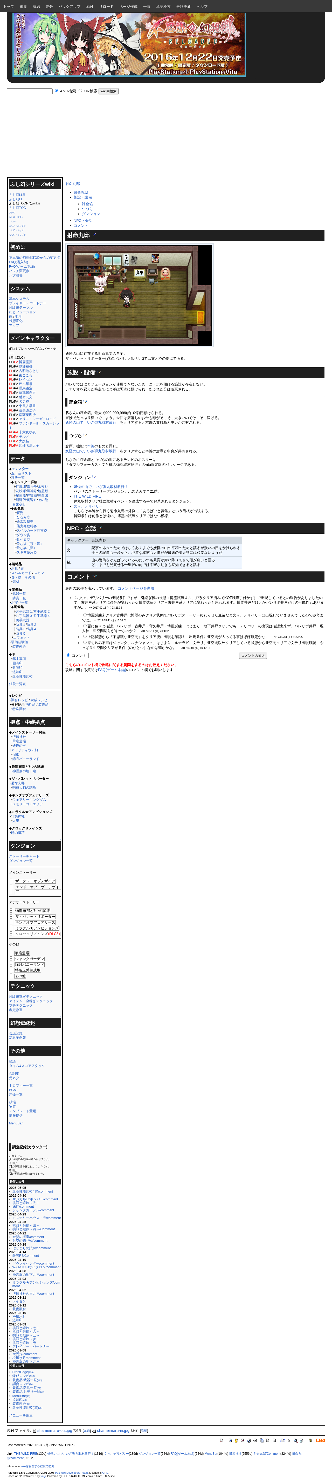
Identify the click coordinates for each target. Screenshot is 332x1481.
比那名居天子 (29, 445)
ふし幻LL (16, 199)
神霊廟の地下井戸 (25, 1361)
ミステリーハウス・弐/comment (36, 1218)
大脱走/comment (24, 1354)
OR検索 (91, 91)
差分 (49, 6)
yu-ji (43, 1476)
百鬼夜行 (19, 504)
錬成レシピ (39, 700)
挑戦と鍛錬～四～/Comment (33, 1229)
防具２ (32, 625)
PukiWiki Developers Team (71, 1472)
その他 (43, 500)
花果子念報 (17, 1038)
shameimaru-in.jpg (110, 1430)
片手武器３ (24, 616)
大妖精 (24, 441)
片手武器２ (41, 611)
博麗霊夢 (25, 362)
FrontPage (23, 1372)
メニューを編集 (21, 1415)
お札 (14, 568)
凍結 (36, 6)
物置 (12, 1107)
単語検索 (163, 6)
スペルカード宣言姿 (32, 530)
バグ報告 (16, 275)
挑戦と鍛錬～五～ (25, 1335)
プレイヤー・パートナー (27, 303)
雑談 (12, 1061)
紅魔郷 (21, 486)
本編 (90, 446)
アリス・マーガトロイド (37, 419)
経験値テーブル (21, 308)
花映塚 (21, 491)
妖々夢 (32, 486)
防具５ (21, 633)
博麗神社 (19, 737)
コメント (81, 225)
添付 (89, 6)
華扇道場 (19, 741)
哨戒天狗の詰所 (24, 787)
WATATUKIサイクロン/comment (36, 1267)
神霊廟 (32, 495)
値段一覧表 (17, 684)
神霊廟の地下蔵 (24, 771)
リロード (106, 6)
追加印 (17, 672)
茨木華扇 (25, 384)
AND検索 (68, 91)
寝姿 (20, 513)
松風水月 (19, 1316)
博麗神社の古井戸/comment (33, 1294)
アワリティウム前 (24, 750)
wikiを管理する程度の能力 (37, 1466)
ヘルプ (202, 6)
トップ (8, 6)
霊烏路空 (25, 388)
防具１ (21, 625)
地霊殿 (43, 491)
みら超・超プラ (16, 217)
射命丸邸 (18, 783)
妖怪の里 (19, 746)
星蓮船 (21, 495)
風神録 (32, 491)
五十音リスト (21, 473)
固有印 (17, 663)
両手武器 (22, 620)
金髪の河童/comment (28, 1237)
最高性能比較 (22, 676)
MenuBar (16, 1123)
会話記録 (16, 1033)
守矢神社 (18, 816)
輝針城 (43, 495)
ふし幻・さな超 (16, 230)
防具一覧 (19, 598)
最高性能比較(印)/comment (32, 1191)
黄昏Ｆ (32, 500)
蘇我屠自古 (27, 393)
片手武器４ (41, 616)
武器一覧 (19, 594)
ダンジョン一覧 (21, 861)
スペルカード (21, 573)
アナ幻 (12, 212)
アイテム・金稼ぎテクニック (31, 1001)
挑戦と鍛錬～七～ (25, 1328)
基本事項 (19, 659)
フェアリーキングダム (29, 800)
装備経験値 (19, 642)
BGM (13, 1090)
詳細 (87, 1431)
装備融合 (19, 646)
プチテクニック (21, 1005)
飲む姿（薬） (27, 548)
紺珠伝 (21, 500)
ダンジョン (91, 214)
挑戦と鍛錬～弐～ (25, 1203)
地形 (18, 316)
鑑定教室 (16, 1010)
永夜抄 (43, 486)
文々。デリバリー (88, 506)
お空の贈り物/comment (29, 1240)
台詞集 (14, 1074)
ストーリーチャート (24, 856)
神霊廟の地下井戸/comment (33, 1275)
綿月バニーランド (25, 759)
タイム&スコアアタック (27, 1066)
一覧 (146, 6)
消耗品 (30, 704)
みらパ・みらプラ (17, 226)
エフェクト (21, 638)
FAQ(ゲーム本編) (22, 266)
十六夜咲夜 (27, 432)
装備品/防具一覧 (26, 1388)
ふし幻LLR (17, 195)
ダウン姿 (23, 535)
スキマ (39, 573)
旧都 (15, 754)
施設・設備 (83, 197)
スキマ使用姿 (27, 552)
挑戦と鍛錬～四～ (25, 1225)
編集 (23, 6)
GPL (105, 1472)
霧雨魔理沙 (27, 415)
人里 (15, 821)
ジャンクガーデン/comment (33, 1210)
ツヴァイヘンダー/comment (33, 1263)
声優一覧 (16, 1094)
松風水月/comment (26, 1358)
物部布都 (25, 366)
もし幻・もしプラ (17, 235)
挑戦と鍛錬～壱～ (25, 1343)
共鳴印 (17, 667)
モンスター (20, 469)
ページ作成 (128, 6)
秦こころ (25, 375)
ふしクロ (13, 221)
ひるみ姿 (23, 517)
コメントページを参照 (136, 588)
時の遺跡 (18, 833)
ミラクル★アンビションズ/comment (36, 1284)
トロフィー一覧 (21, 1085)
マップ (14, 325)
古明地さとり (29, 371)
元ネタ (14, 1078)
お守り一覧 (19, 602)
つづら (87, 209)
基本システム (19, 299)
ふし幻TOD (17, 208)
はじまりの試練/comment (31, 1248)
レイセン (25, 379)
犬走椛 (24, 401)
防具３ (21, 629)
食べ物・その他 (23, 577)
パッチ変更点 (19, 271)
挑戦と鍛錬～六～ (25, 1332)
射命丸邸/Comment (266, 1454)
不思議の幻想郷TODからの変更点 (34, 258)
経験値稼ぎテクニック (26, 997)
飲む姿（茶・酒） (30, 544)
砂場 (12, 1102)
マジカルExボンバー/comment (35, 1199)
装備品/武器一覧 (27, 1380)
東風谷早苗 (27, 406)
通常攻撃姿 (25, 522)
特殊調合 (19, 709)
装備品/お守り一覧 (28, 1392)
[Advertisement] (166, 137)
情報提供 (16, 1115)
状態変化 (16, 321)
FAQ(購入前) (18, 262)
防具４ (32, 629)
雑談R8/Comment (25, 1256)
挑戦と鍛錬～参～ (25, 1339)
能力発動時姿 (27, 526)
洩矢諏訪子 (27, 410)
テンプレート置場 (22, 1111)
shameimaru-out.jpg (52, 1430)
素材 (15, 582)
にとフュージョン (22, 312)
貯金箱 (87, 204)
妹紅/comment (23, 1206)
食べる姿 (23, 539)
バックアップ (69, 6)
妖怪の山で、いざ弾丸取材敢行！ (92, 422)
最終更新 (183, 6)
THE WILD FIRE (87, 496)
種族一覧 (18, 478)
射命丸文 (25, 397)
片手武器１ (24, 611)
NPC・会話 (83, 220)
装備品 (43, 704)
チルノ (24, 437)
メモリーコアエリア (27, 804)
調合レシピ (19, 700)
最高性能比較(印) (27, 1407)
